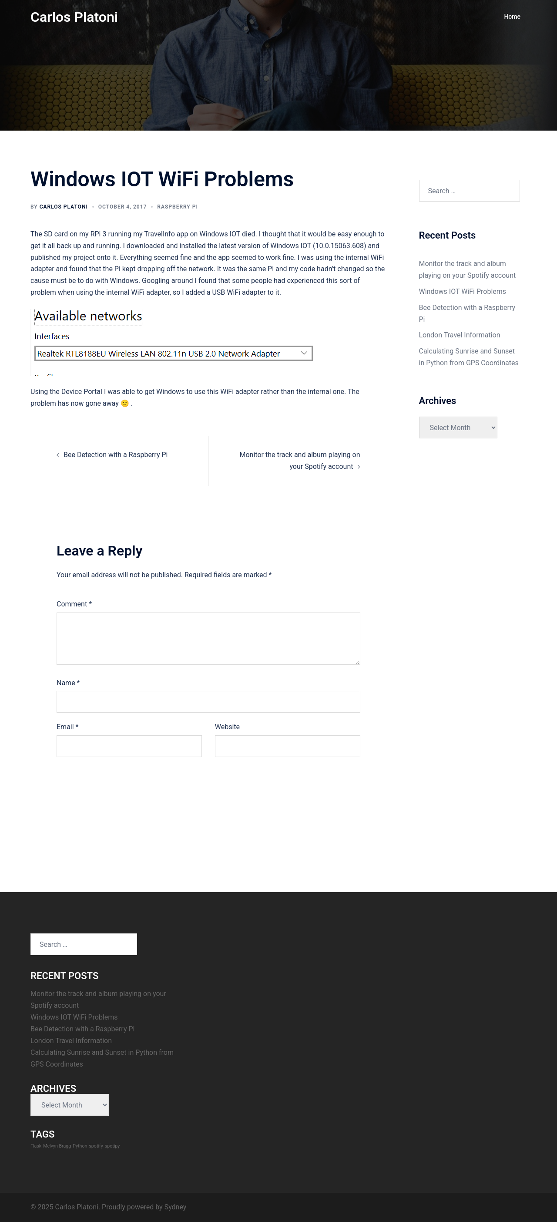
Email (67, 727)
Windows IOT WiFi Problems (463, 291)
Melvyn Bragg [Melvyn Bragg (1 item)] (57, 1146)
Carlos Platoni (74, 17)
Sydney (175, 1207)
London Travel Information (459, 335)
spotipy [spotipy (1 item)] (112, 1146)
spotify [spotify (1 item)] (96, 1146)
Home (512, 16)
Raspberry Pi (177, 207)
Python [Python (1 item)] (80, 1146)
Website (227, 727)
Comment (74, 604)
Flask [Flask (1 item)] (35, 1146)
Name (68, 683)
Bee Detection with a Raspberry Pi (116, 455)
